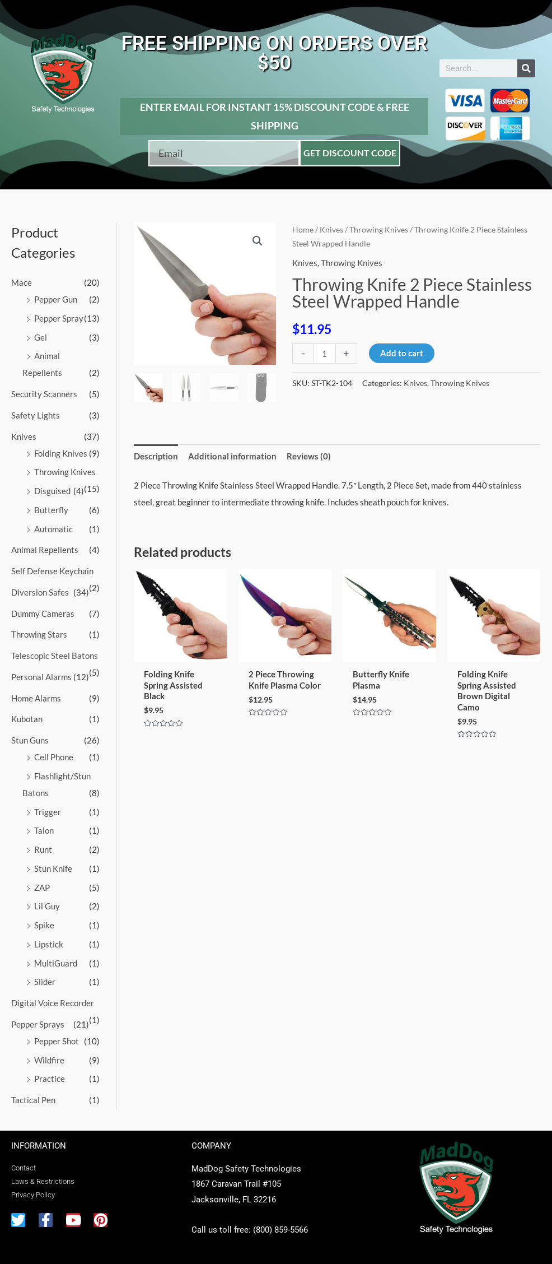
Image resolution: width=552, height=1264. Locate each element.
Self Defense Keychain (52, 571)
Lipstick (48, 944)
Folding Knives (60, 453)
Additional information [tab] (232, 456)
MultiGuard (55, 963)
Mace (21, 282)
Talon (44, 830)
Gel (40, 337)
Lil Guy (47, 906)
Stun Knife (53, 868)
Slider (44, 982)
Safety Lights (35, 415)
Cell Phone (53, 757)
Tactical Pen (33, 1100)
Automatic (53, 529)
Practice (49, 1079)
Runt (43, 849)
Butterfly (51, 510)
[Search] (526, 68)
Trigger (47, 812)
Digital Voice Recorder (52, 1003)
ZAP (42, 887)
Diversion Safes (40, 592)
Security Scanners (44, 394)
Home (303, 229)
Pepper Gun (55, 299)
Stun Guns (30, 740)
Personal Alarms (41, 677)
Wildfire (49, 1060)
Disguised (52, 491)
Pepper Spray (58, 318)
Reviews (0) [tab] (309, 456)
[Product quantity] (324, 353)
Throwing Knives (65, 472)
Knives (23, 436)
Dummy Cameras (42, 613)
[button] (257, 241)
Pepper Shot (56, 1041)
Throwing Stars (39, 634)
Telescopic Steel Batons (54, 655)
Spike (44, 925)
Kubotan (27, 719)
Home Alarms (36, 698)
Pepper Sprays (37, 1024)
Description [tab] (156, 456)
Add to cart (401, 353)
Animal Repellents (44, 550)
